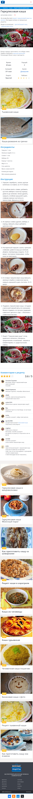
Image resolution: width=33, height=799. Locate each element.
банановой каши (23, 422)
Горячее (19, 779)
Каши (19, 784)
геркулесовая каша (7, 26)
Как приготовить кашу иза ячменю (15, 755)
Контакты (28, 792)
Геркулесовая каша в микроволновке (12, 489)
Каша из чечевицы (12, 612)
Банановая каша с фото (13, 697)
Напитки (4, 786)
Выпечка (4, 779)
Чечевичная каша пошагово (16, 668)
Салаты (19, 786)
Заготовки (20, 781)
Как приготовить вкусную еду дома (3, 2)
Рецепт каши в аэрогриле (15, 583)
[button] (31, 2)
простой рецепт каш (20, 24)
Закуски (4, 784)
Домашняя (24, 71)
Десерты (4, 781)
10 (15, 15)
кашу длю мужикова (19, 53)
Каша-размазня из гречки (14, 141)
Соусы (4, 788)
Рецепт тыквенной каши (14, 725)
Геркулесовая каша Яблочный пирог (11, 520)
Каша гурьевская (11, 640)
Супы (18, 788)
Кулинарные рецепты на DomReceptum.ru (16, 767)
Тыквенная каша (10, 112)
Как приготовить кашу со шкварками (15, 552)
